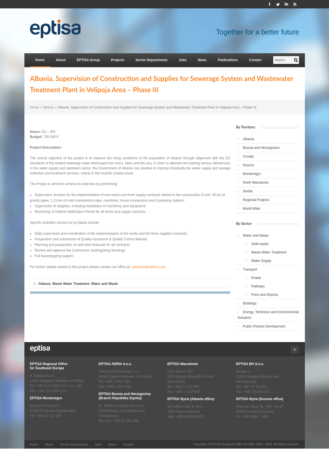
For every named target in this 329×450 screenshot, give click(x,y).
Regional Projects (256, 200)
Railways (258, 286)
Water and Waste (104, 284)
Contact (255, 60)
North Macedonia (255, 182)
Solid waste (259, 244)
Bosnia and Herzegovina (261, 148)
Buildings (250, 303)
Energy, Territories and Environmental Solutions (268, 315)
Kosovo (248, 165)
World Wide (251, 209)
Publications (228, 60)
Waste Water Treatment (70, 284)
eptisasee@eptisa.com (148, 267)
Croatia (248, 156)
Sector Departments (151, 60)
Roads (256, 278)
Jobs (183, 60)
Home (40, 60)
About (61, 60)
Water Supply (261, 261)
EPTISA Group (88, 60)
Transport (250, 269)
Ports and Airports (264, 295)
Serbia (248, 191)
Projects (117, 60)
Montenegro (252, 174)
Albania (48, 107)
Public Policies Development (264, 326)
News (202, 60)
